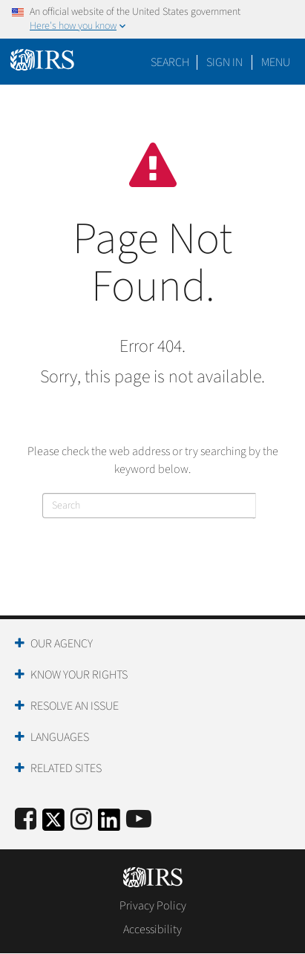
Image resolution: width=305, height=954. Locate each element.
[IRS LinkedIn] (109, 824)
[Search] (149, 505)
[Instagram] (81, 820)
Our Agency (61, 644)
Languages (59, 737)
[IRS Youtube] (138, 820)
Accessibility (152, 929)
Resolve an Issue (74, 706)
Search (170, 62)
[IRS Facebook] (25, 820)
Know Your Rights (79, 675)
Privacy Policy (152, 905)
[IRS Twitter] (53, 824)
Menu (275, 62)
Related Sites (66, 768)
